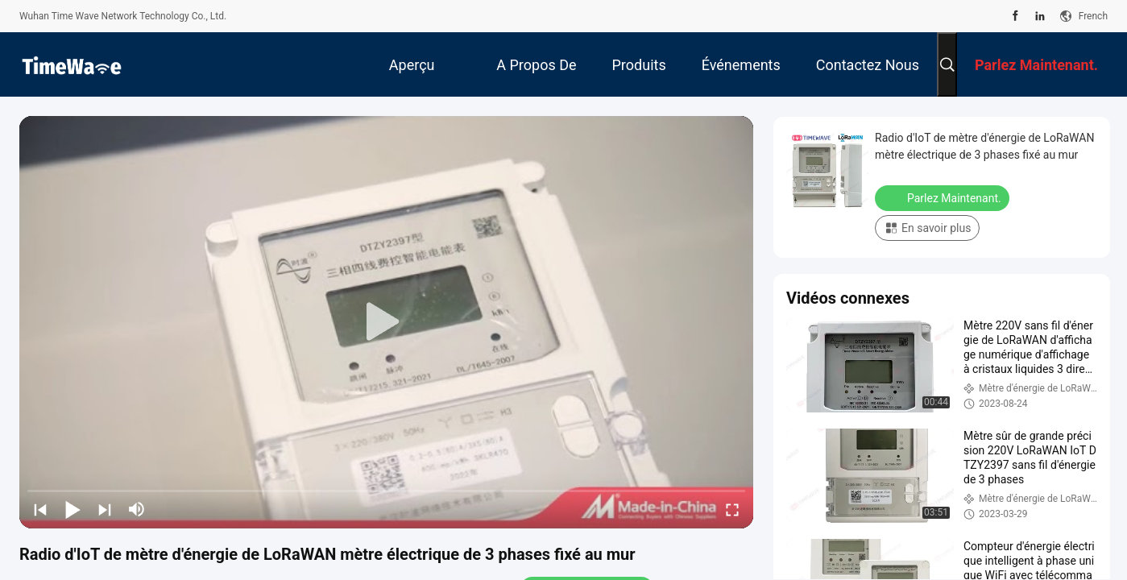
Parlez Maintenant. (943, 197)
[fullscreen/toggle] (732, 509)
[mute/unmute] (137, 509)
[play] (387, 322)
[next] (105, 509)
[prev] (40, 509)
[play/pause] (72, 509)
